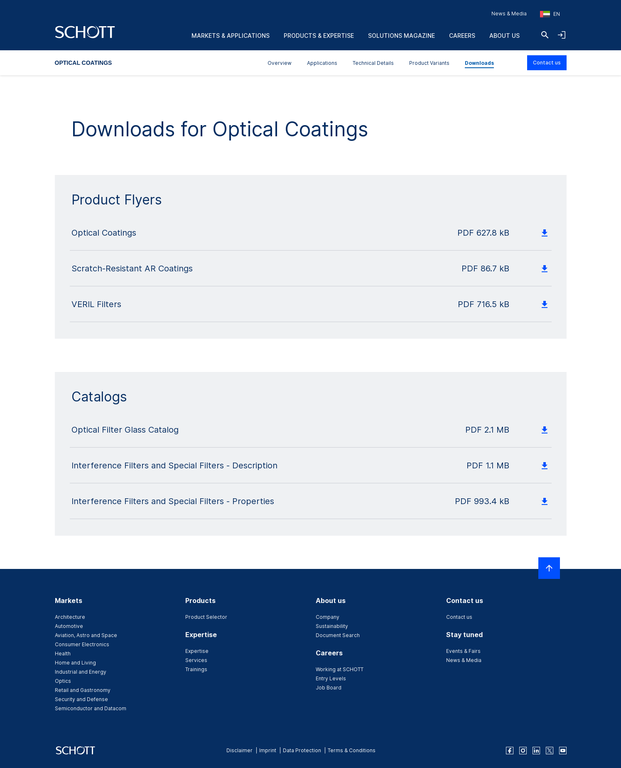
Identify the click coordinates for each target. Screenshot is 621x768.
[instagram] (523, 750)
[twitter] (549, 750)
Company (327, 617)
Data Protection (302, 750)
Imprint (267, 750)
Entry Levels (331, 678)
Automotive (69, 626)
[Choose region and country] (550, 14)
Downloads (479, 63)
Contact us (547, 62)
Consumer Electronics (82, 644)
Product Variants (429, 63)
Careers (462, 35)
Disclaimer (239, 750)
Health (63, 653)
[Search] (545, 35)
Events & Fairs (463, 651)
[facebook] (509, 750)
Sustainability (332, 626)
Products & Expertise (319, 35)
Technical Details (373, 63)
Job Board (328, 687)
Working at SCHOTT (339, 669)
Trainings (196, 669)
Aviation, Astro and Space (86, 635)
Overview (280, 63)
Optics (63, 681)
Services (196, 660)
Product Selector (206, 617)
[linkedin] (536, 750)
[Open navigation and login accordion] (562, 35)
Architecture (70, 617)
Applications (322, 63)
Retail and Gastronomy (82, 690)
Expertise (197, 651)
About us (504, 35)
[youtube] (563, 750)
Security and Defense (81, 699)
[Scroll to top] (549, 568)
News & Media (509, 13)
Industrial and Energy (80, 672)
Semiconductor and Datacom (90, 708)
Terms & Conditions (352, 750)
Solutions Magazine (401, 35)
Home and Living (75, 663)
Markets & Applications (230, 35)
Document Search (338, 635)
